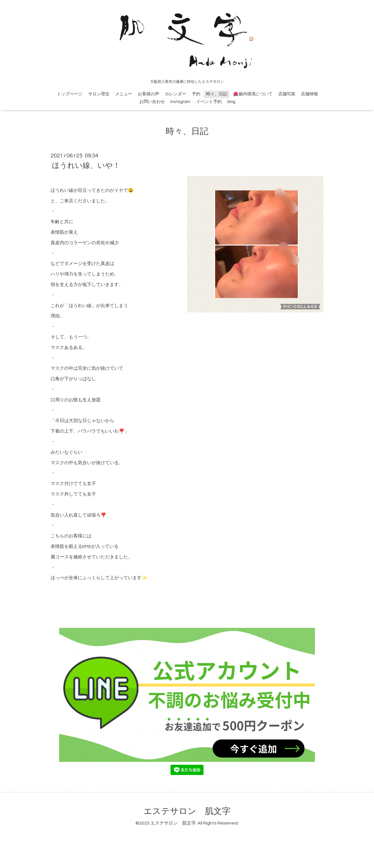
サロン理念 (98, 94)
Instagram (180, 102)
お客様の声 (148, 94)
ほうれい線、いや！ (86, 165)
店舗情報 (309, 94)
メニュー (123, 94)
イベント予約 (209, 102)
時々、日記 (216, 94)
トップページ (69, 94)
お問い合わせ (152, 102)
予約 (196, 94)
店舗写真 (286, 94)
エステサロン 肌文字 (187, 811)
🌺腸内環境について (253, 94)
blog (231, 102)
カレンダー (175, 94)
